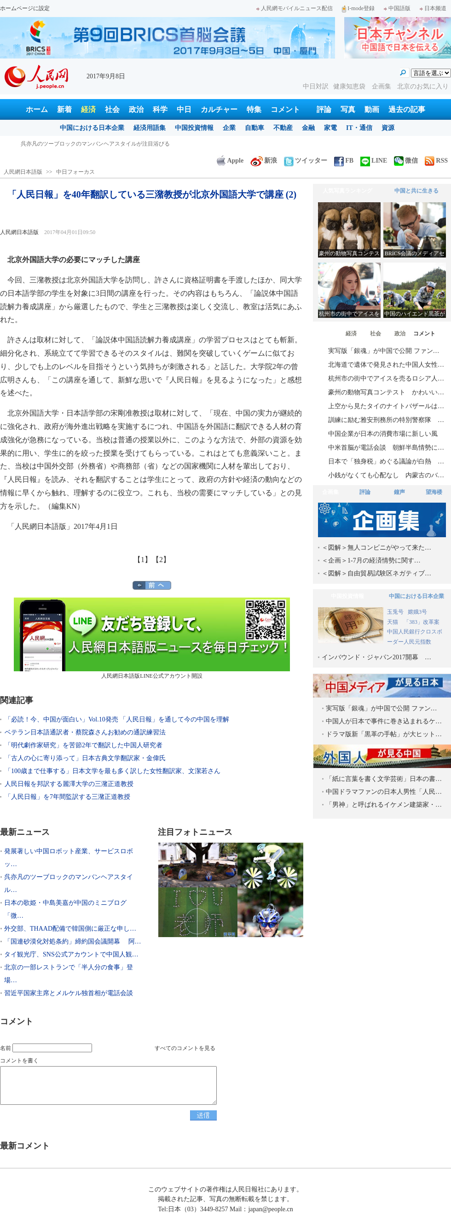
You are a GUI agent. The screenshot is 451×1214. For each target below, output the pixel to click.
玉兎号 (395, 612)
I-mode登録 (358, 8)
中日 (184, 109)
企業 (229, 127)
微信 (406, 160)
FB (343, 160)
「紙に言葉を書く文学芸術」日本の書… (384, 778)
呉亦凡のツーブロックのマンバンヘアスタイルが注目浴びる (95, 144)
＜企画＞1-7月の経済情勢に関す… (371, 560)
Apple (230, 160)
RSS (436, 160)
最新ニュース (25, 832)
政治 (136, 109)
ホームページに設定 (25, 8)
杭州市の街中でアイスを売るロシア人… (386, 378)
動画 (371, 109)
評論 (324, 109)
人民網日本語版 (23, 172)
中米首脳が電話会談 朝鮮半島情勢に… (386, 447)
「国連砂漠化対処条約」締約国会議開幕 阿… (72, 941)
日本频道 (433, 8)
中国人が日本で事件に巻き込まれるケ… (384, 721)
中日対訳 (316, 86)
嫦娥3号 (417, 612)
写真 (348, 109)
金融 (308, 127)
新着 (64, 109)
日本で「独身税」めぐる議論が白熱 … (386, 461)
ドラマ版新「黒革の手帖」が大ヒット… (384, 734)
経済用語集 (149, 127)
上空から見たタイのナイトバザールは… (386, 406)
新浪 (263, 160)
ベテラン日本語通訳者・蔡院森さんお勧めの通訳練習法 (85, 732)
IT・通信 (359, 127)
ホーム (37, 109)
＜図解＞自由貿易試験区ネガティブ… (376, 573)
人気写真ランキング (347, 191)
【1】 (142, 559)
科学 (160, 109)
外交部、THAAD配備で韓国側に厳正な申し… (70, 928)
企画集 (382, 86)
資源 (388, 127)
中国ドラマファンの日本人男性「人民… (384, 791)
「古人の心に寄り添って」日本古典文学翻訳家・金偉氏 (85, 758)
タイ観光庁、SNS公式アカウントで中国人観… (71, 954)
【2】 (161, 559)
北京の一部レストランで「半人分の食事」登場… (68, 974)
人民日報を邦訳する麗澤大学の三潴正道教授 (69, 783)
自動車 (254, 127)
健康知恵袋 (350, 86)
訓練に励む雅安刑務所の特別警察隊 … (386, 419)
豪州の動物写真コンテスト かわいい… (386, 392)
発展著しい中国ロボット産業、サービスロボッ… (68, 858)
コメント (285, 109)
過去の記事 (406, 109)
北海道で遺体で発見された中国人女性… (386, 364)
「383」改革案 (421, 622)
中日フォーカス (75, 172)
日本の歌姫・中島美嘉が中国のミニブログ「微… (65, 909)
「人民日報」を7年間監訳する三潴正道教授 (67, 796)
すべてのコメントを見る (185, 1048)
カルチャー (219, 109)
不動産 (283, 127)
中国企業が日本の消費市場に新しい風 (383, 433)
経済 (88, 109)
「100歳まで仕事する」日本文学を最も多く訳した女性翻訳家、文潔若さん (112, 771)
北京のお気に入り (423, 86)
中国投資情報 (194, 127)
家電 (330, 127)
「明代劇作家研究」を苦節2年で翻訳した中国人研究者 (83, 745)
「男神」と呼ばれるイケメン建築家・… (384, 804)
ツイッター (305, 160)
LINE (373, 160)
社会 (112, 109)
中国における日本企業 (92, 127)
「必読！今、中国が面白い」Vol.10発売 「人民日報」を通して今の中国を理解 (117, 719)
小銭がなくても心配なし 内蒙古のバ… (386, 475)
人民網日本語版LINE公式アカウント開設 (152, 638)
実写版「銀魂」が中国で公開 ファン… (383, 350)
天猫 (393, 622)
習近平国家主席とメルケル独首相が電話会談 (68, 993)
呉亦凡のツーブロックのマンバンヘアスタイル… (68, 883)
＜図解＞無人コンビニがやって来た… (376, 547)
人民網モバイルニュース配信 (294, 8)
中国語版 (397, 8)
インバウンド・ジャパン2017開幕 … (376, 657)
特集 (254, 109)
